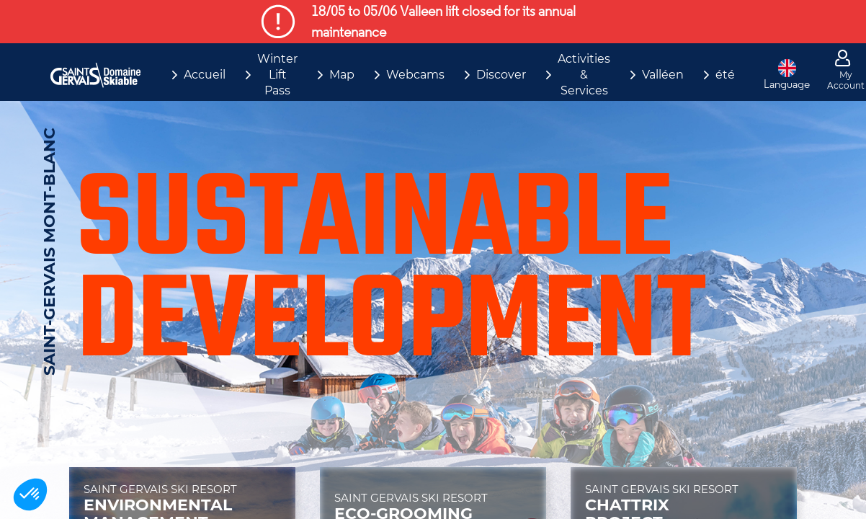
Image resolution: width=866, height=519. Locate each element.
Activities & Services (584, 74)
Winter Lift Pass (277, 74)
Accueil (205, 74)
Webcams (415, 74)
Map (341, 74)
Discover (501, 74)
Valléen (663, 74)
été (725, 74)
